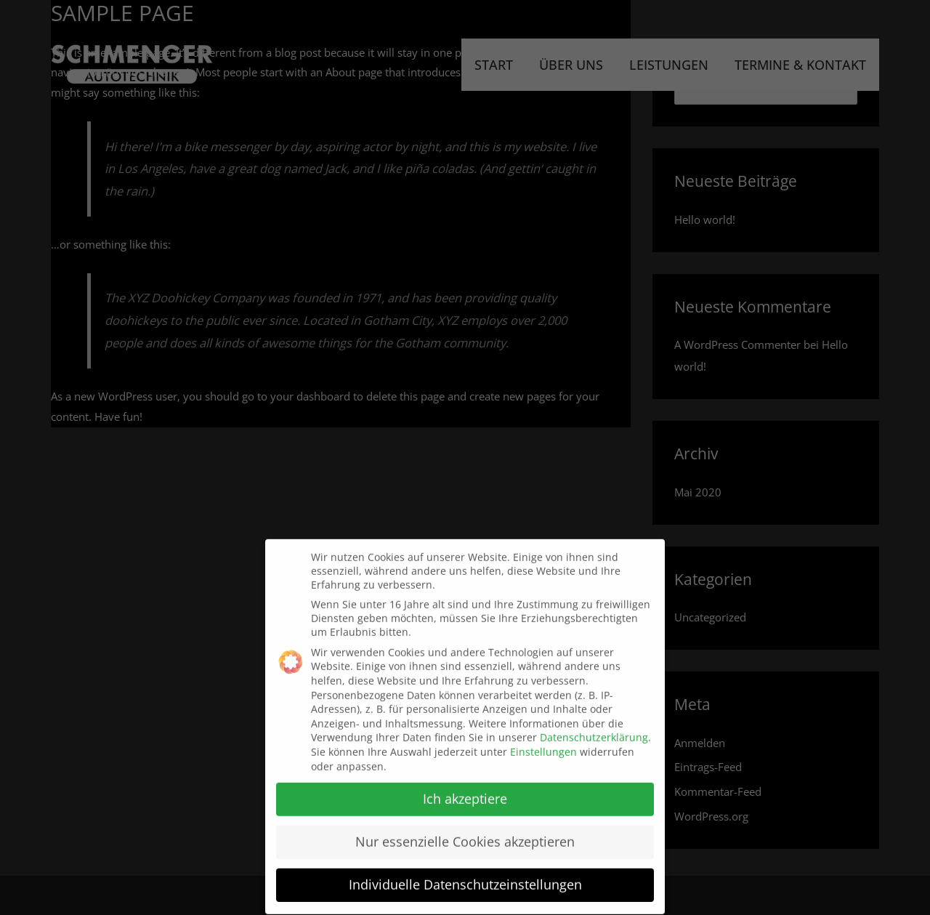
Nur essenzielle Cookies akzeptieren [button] (465, 835)
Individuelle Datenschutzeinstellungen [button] (465, 878)
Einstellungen (543, 744)
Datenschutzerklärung (594, 731)
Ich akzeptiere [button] (465, 792)
